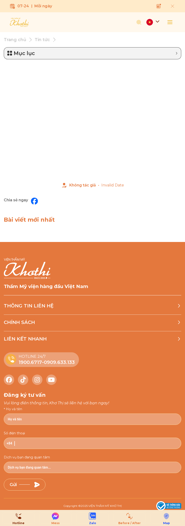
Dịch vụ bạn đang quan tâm (27, 456)
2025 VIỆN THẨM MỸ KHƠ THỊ (101, 505)
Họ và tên (14, 408)
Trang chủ (15, 38)
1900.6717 (30, 361)
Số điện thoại (14, 432)
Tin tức (42, 38)
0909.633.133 (59, 361)
